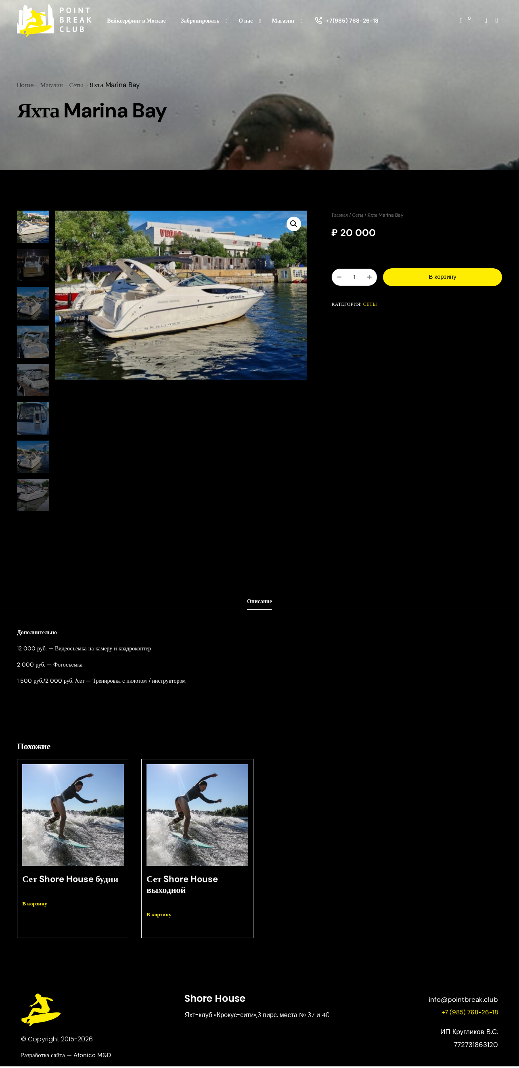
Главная (339, 215)
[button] (293, 224)
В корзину (442, 277)
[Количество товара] (354, 277)
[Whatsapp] (496, 20)
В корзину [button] (36, 905)
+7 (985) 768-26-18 (467, 1013)
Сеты (357, 215)
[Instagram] (486, 20)
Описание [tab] (260, 602)
